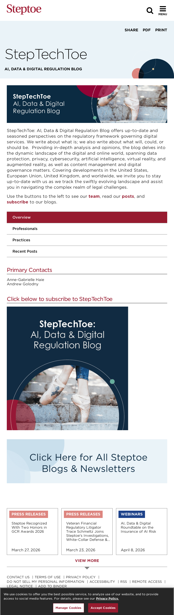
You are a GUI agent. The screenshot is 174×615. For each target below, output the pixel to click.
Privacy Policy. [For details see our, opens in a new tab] (107, 601)
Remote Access (147, 581)
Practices (21, 240)
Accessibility (102, 581)
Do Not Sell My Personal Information (45, 581)
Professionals (24, 229)
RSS (123, 581)
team (94, 196)
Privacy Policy (81, 577)
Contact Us (18, 577)
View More (87, 561)
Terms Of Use (48, 577)
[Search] (150, 10)
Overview (21, 217)
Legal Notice (20, 586)
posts (128, 196)
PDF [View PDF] (147, 30)
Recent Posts (24, 251)
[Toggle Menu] (162, 10)
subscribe (17, 202)
